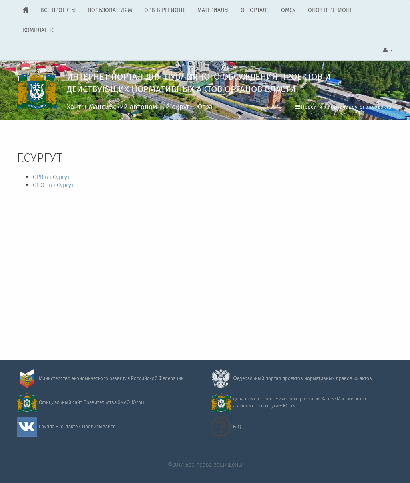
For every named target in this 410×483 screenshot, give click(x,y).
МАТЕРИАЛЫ (213, 10)
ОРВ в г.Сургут (51, 177)
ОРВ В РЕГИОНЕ (164, 10)
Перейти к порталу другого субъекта (343, 107)
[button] (388, 50)
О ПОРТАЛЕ (255, 10)
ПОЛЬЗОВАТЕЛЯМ (110, 10)
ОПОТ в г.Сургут (53, 185)
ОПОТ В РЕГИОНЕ (330, 10)
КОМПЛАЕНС (38, 30)
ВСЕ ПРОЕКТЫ (58, 10)
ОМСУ (288, 10)
